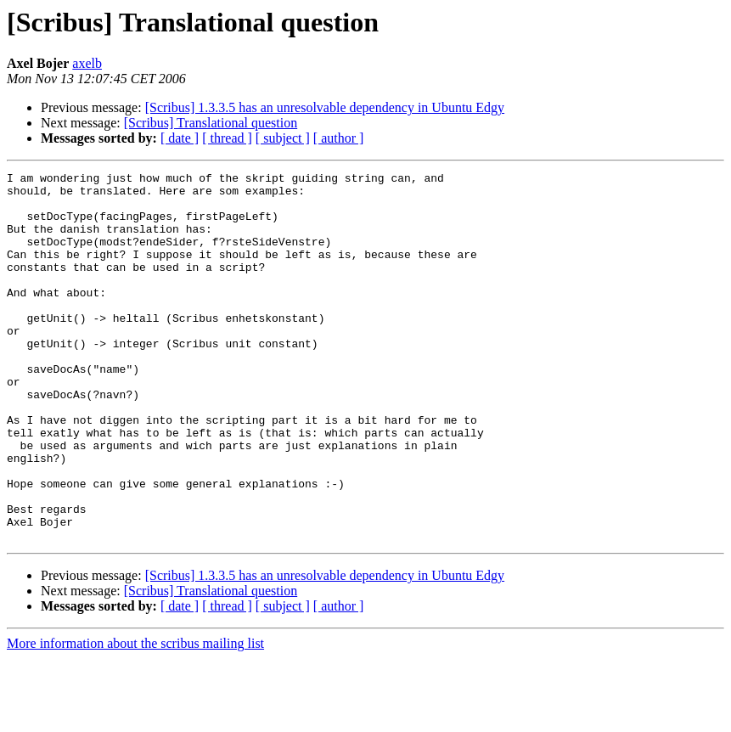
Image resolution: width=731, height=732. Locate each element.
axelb (87, 63)
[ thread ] (227, 138)
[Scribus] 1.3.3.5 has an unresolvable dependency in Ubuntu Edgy (324, 107)
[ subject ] (283, 138)
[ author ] (338, 138)
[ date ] (179, 138)
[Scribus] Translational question (210, 122)
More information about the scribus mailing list (135, 717)
